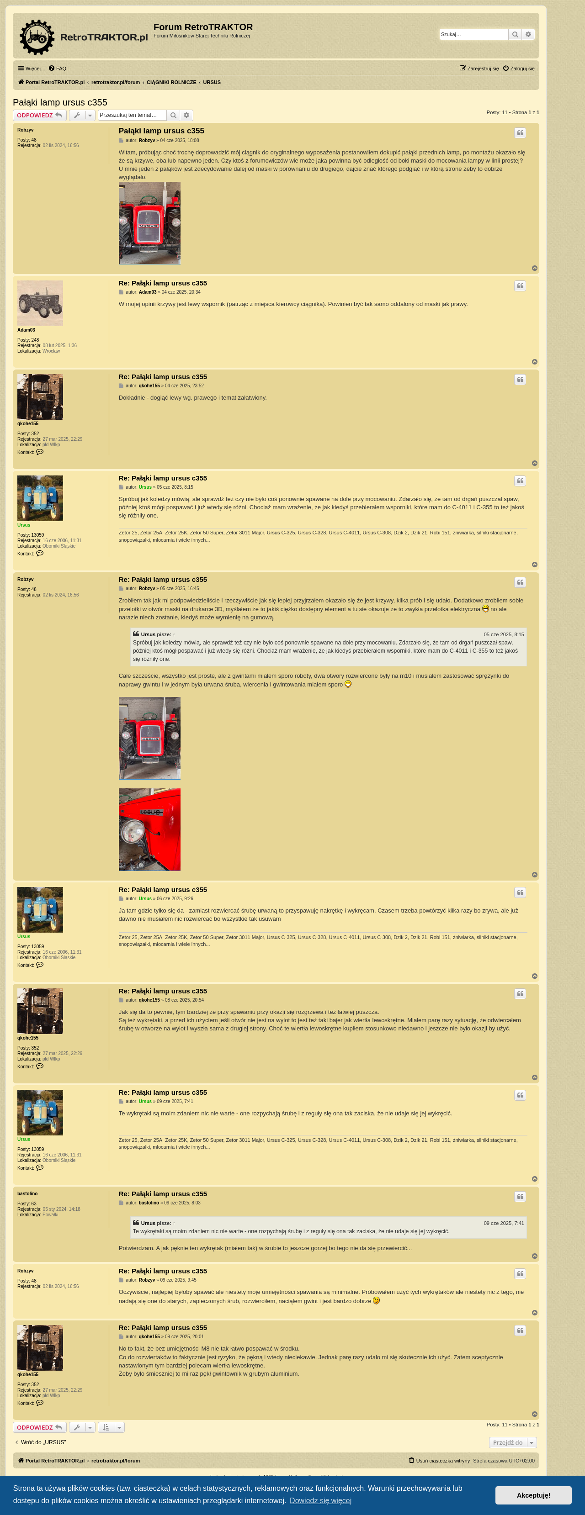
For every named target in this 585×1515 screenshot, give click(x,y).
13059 (38, 535)
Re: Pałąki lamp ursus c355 (163, 283)
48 (34, 140)
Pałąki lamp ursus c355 (60, 102)
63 (34, 1203)
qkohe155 (27, 423)
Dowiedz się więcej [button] (320, 1500)
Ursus (23, 525)
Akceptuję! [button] (534, 1495)
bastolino (27, 1193)
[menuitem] (57, 68)
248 (35, 340)
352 (35, 433)
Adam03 (26, 330)
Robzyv (25, 129)
